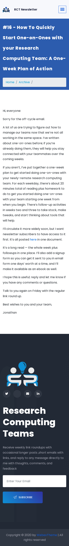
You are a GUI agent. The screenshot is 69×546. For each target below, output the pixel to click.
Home (10, 82)
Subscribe (22, 497)
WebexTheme (47, 535)
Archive (24, 82)
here (33, 239)
